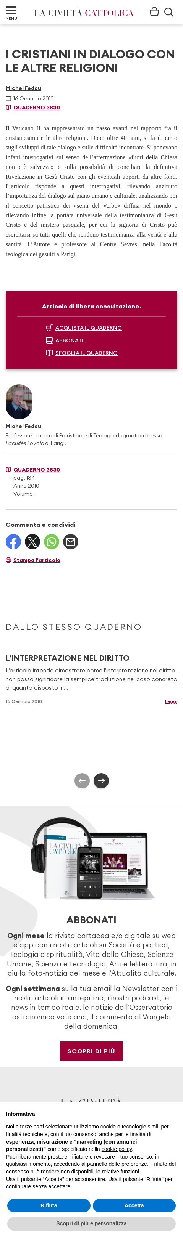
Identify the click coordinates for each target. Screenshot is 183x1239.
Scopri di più (91, 1051)
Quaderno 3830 (36, 107)
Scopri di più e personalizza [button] (91, 1223)
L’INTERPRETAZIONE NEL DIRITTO (68, 658)
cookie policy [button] (117, 1149)
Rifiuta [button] (48, 1205)
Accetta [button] (134, 1205)
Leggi (171, 701)
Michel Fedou (23, 88)
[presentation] (82, 780)
